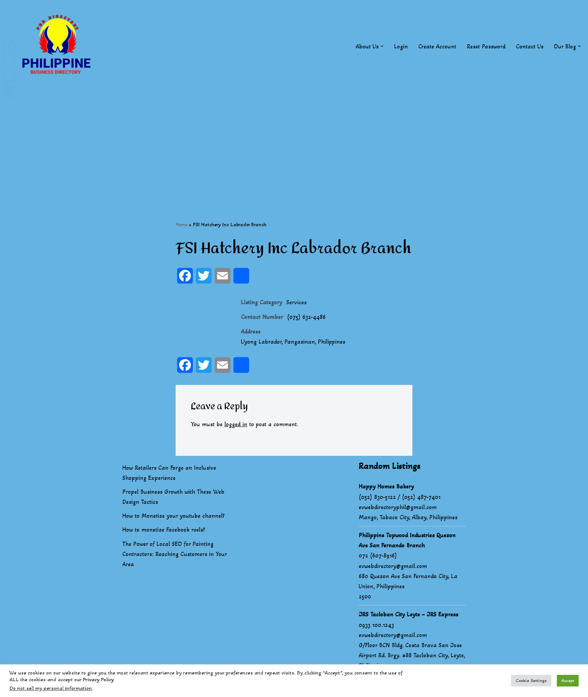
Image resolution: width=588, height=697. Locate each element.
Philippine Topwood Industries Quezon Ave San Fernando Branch (407, 540)
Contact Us (529, 46)
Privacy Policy (98, 679)
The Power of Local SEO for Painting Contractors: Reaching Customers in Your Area (174, 554)
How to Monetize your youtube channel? (173, 516)
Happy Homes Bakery (386, 486)
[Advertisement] (294, 145)
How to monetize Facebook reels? (163, 529)
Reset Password (486, 46)
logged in (235, 424)
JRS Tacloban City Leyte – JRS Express (408, 614)
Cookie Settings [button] (531, 680)
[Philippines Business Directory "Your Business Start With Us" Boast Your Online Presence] (58, 46)
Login (401, 46)
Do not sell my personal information (50, 688)
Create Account (437, 46)
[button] (381, 46)
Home (181, 224)
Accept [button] (567, 680)
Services (296, 302)
